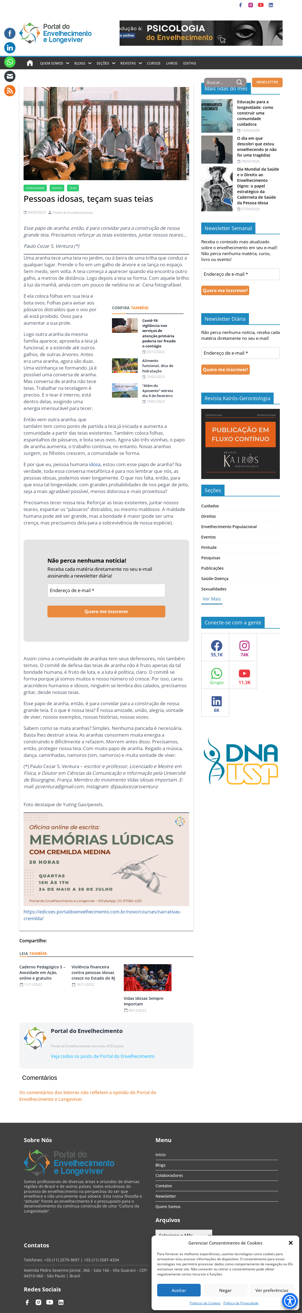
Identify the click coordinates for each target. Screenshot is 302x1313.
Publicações (212, 568)
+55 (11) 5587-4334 (101, 1259)
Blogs (79, 63)
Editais (189, 63)
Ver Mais (212, 599)
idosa (94, 464)
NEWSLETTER (267, 82)
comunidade (35, 188)
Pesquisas (210, 557)
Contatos (163, 1185)
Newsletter (165, 1196)
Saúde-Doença (214, 578)
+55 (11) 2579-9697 (61, 1259)
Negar (225, 1290)
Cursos (154, 63)
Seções (103, 63)
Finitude (209, 547)
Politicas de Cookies (205, 1303)
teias (73, 188)
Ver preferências (271, 1290)
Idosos (57, 188)
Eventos (208, 537)
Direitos (208, 516)
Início (160, 1154)
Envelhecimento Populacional (229, 526)
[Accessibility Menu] (290, 1301)
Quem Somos (51, 63)
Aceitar (179, 1290)
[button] (291, 1243)
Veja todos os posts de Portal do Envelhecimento (103, 1056)
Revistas (128, 63)
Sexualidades (213, 589)
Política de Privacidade (240, 1303)
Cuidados (210, 505)
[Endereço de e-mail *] (106, 590)
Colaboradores (169, 1175)
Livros (172, 63)
